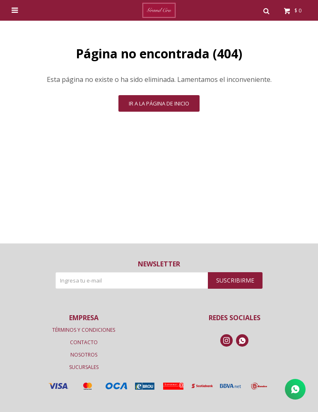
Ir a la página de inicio (159, 103)
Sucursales (84, 367)
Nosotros (83, 354)
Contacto (84, 342)
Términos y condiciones (83, 329)
